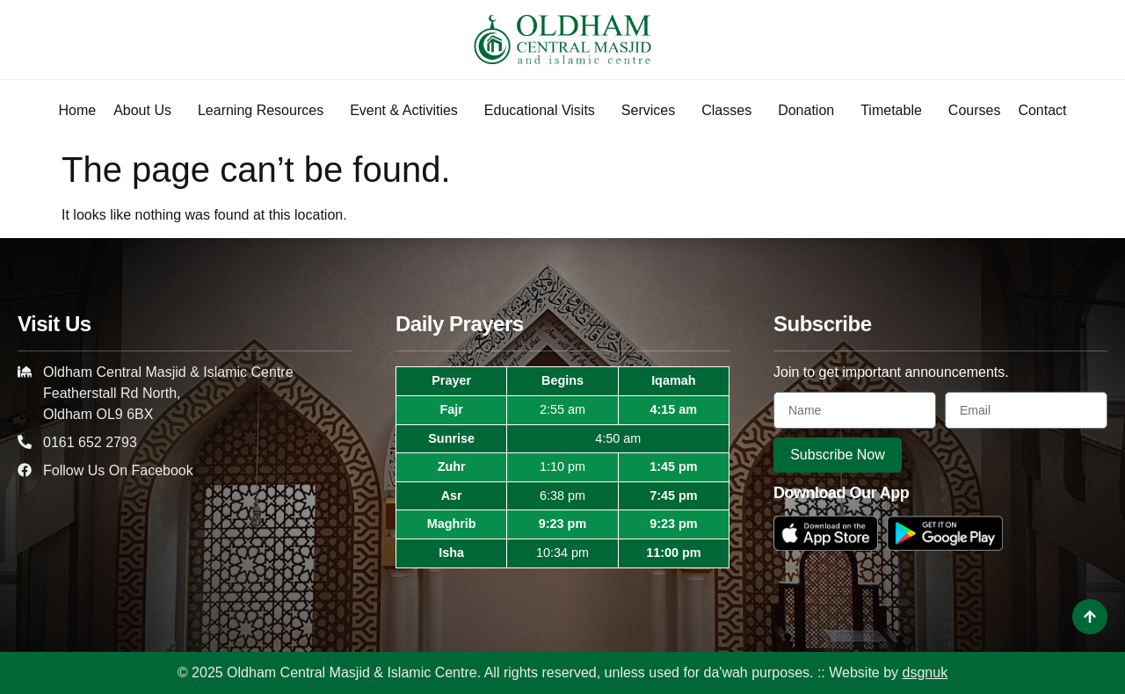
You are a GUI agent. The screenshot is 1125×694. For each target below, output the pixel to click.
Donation (810, 110)
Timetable (895, 110)
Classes (730, 110)
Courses (974, 110)
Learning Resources (265, 110)
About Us (146, 110)
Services (652, 110)
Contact (1042, 110)
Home (77, 110)
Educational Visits (544, 110)
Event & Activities (408, 110)
